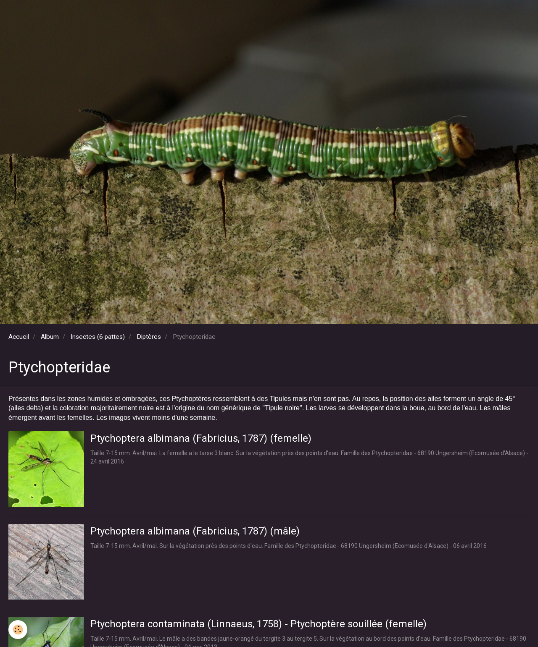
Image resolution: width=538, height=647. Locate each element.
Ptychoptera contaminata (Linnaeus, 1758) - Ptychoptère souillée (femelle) (258, 624)
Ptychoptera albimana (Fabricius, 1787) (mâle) (195, 531)
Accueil (18, 337)
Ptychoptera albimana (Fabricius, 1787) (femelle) (200, 438)
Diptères (149, 337)
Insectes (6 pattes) (98, 337)
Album (50, 337)
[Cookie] (17, 629)
